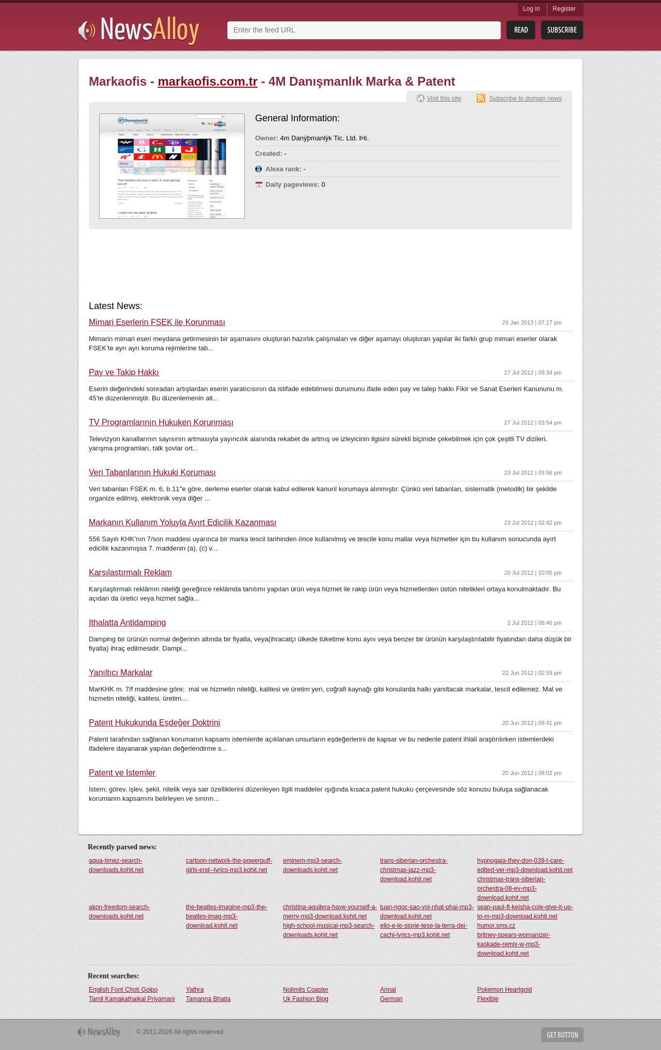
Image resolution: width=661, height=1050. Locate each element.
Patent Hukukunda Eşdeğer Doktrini (154, 723)
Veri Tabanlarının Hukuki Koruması (152, 473)
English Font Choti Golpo (123, 989)
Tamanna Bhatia (208, 999)
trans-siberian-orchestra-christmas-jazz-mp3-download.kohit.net (414, 870)
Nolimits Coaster (305, 989)
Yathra (194, 989)
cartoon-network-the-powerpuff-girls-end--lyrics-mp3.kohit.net (229, 865)
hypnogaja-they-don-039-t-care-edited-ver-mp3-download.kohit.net (525, 865)
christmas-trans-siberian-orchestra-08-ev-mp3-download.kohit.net (511, 888)
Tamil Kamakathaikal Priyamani (132, 999)
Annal (388, 989)
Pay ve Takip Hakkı (124, 372)
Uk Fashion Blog (305, 999)
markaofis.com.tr (207, 81)
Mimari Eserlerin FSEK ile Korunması (157, 322)
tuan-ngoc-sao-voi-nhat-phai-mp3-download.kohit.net (427, 911)
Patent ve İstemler (122, 773)
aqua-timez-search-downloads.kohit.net (116, 865)
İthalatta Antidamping (127, 623)
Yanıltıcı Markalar (120, 673)
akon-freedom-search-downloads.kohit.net (119, 911)
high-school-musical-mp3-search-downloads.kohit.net (328, 930)
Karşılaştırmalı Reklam (130, 573)
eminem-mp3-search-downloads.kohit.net (312, 865)
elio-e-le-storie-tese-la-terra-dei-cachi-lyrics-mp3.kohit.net (423, 930)
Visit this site (444, 98)
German (391, 999)
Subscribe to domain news (525, 98)
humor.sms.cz (496, 925)
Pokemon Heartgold (504, 989)
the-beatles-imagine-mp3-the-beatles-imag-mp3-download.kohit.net (226, 916)
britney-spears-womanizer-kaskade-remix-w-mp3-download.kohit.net (513, 944)
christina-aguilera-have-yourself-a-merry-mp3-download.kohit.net (330, 911)
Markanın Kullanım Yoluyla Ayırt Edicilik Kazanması (182, 523)
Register (564, 8)
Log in (531, 8)
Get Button (562, 1034)
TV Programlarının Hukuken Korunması (161, 422)
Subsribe (562, 30)
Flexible (487, 999)
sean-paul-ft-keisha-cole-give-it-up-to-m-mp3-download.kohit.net (525, 911)
